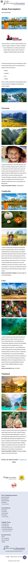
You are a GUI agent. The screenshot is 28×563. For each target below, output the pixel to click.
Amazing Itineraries (8, 499)
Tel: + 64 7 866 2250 (8, 538)
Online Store (20, 556)
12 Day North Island (8, 524)
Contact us (23, 459)
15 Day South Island (8, 526)
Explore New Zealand (8, 497)
